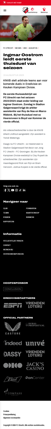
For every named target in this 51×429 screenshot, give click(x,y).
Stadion (6, 217)
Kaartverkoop (32, 213)
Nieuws (18, 48)
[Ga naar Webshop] (44, 10)
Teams (6, 213)
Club (5, 208)
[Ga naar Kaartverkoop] (32, 10)
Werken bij (8, 249)
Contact (7, 245)
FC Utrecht (8, 48)
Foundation (31, 208)
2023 (25, 48)
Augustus (33, 48)
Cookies (6, 411)
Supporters (8, 221)
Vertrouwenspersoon (13, 254)
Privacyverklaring (9, 414)
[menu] (5, 10)
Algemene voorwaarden (11, 418)
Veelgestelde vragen (13, 241)
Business (30, 217)
